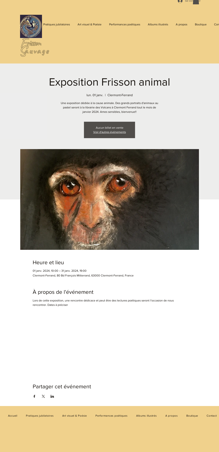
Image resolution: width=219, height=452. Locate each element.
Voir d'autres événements (109, 132)
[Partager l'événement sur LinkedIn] (52, 396)
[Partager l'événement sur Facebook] (34, 396)
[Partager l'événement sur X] (43, 396)
